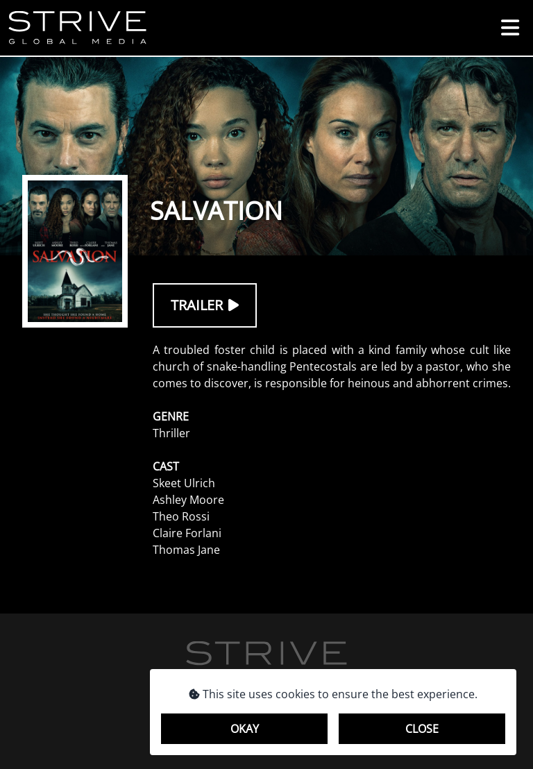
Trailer (205, 305)
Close (422, 728)
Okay (244, 728)
